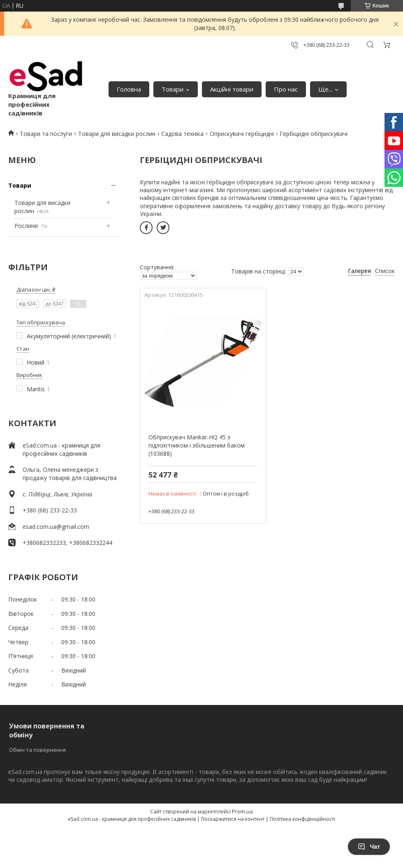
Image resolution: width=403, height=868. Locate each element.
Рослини (26, 226)
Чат (369, 846)
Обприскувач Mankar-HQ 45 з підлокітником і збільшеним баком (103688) (196, 445)
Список (385, 271)
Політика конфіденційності (302, 818)
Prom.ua (242, 811)
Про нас (286, 89)
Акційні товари (231, 89)
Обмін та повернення (37, 749)
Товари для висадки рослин (116, 134)
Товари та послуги (46, 134)
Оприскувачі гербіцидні (242, 134)
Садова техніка (182, 134)
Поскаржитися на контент (232, 818)
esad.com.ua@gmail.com (56, 526)
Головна (129, 89)
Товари (172, 89)
